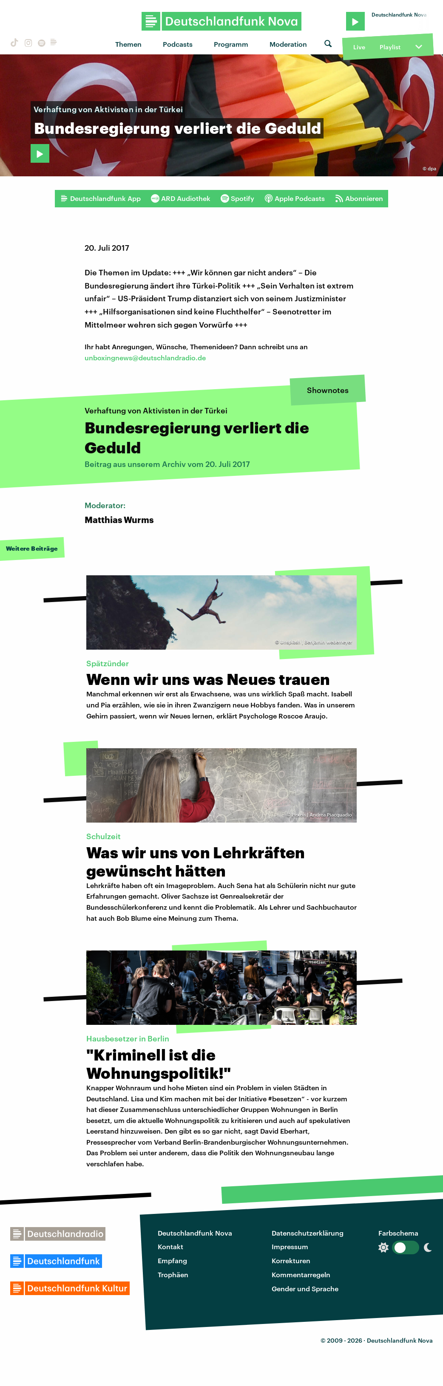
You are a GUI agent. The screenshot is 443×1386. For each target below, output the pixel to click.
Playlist (390, 47)
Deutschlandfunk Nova (195, 1233)
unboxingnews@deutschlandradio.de (145, 358)
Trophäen (173, 1274)
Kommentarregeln (301, 1274)
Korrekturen (291, 1260)
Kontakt (170, 1246)
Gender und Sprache (305, 1288)
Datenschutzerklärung (308, 1233)
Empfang (172, 1260)
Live (359, 47)
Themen (128, 44)
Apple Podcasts (294, 198)
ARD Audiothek (180, 198)
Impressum (290, 1246)
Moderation (288, 44)
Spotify (237, 198)
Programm (231, 44)
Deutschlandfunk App (100, 198)
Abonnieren (359, 198)
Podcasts (178, 44)
